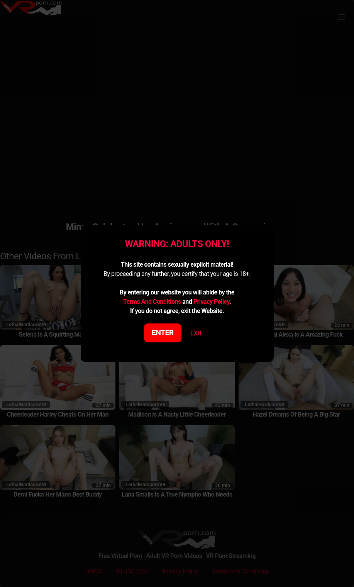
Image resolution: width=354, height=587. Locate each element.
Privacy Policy (211, 301)
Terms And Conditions (152, 301)
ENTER (163, 332)
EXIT (196, 333)
